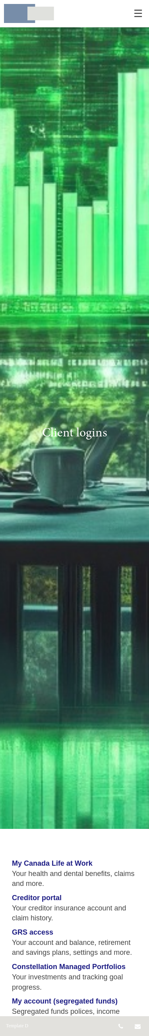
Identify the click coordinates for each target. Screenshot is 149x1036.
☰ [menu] (138, 13)
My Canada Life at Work (52, 863)
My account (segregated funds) (65, 1001)
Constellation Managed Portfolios (69, 967)
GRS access (32, 932)
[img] (74, 414)
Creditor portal (37, 898)
